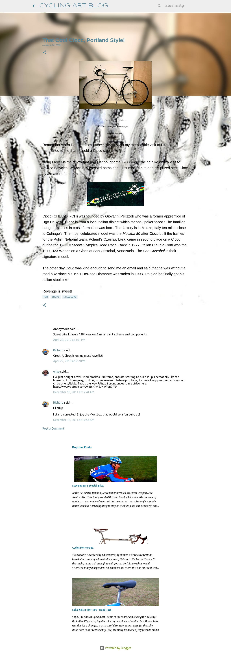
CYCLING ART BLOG (73, 6)
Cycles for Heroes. (82, 547)
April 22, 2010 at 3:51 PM (69, 339)
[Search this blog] (180, 6)
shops (55, 297)
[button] (44, 52)
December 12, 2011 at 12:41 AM (73, 392)
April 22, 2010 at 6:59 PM (69, 361)
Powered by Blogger (115, 648)
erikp (56, 371)
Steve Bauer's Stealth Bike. (88, 485)
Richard (58, 350)
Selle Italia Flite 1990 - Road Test (91, 609)
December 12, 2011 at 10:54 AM (73, 419)
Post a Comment (53, 428)
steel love (70, 297)
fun (46, 297)
